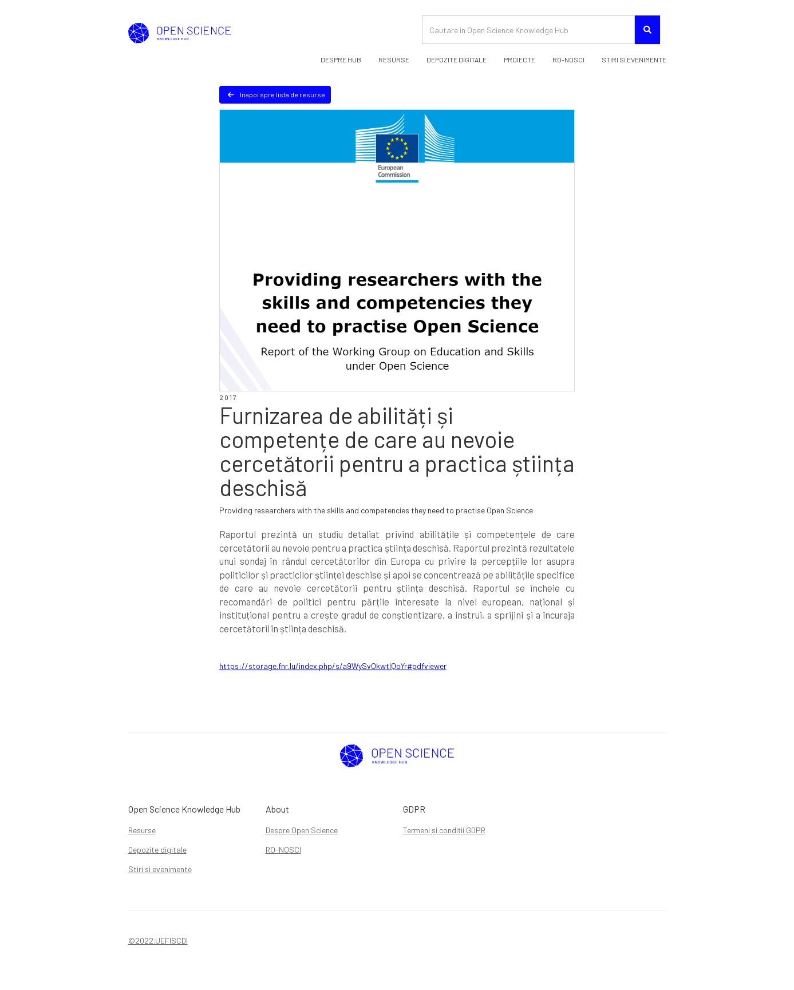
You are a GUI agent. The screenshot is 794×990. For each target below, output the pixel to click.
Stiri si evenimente (160, 869)
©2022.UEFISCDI (158, 940)
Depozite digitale (157, 849)
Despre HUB (341, 60)
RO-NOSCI (283, 849)
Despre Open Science (302, 830)
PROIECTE (519, 60)
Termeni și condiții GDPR (444, 830)
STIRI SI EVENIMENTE (634, 60)
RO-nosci (568, 60)
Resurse (393, 60)
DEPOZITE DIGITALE (456, 60)
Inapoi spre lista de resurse (276, 94)
